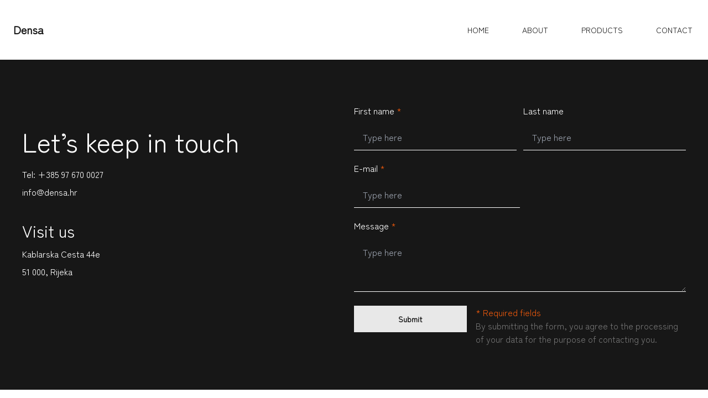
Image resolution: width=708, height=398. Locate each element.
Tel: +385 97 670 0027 (62, 174)
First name (378, 110)
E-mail (369, 168)
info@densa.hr (49, 191)
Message (375, 225)
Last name (543, 110)
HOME (478, 29)
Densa (28, 30)
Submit (410, 318)
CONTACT (674, 29)
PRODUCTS (602, 29)
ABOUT (535, 29)
